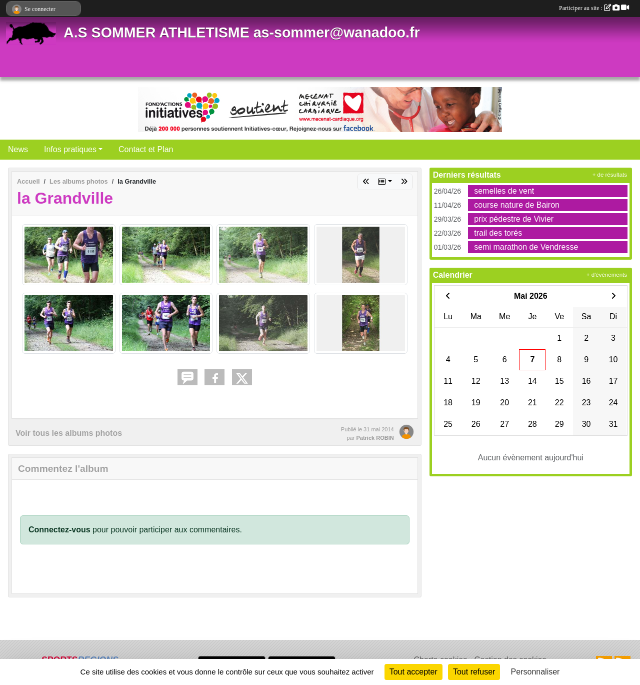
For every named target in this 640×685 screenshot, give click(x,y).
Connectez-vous (59, 529)
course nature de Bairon (517, 205)
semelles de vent (504, 191)
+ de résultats (609, 175)
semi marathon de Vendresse (526, 247)
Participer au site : (594, 8)
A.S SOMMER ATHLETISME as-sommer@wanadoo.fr (242, 33)
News (18, 149)
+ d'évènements (606, 275)
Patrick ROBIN (375, 438)
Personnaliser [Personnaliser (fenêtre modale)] (535, 671)
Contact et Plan (145, 149)
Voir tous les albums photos (69, 433)
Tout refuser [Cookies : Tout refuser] (474, 671)
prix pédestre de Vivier (514, 219)
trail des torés (498, 233)
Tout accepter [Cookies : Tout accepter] (414, 671)
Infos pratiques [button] (70, 149)
